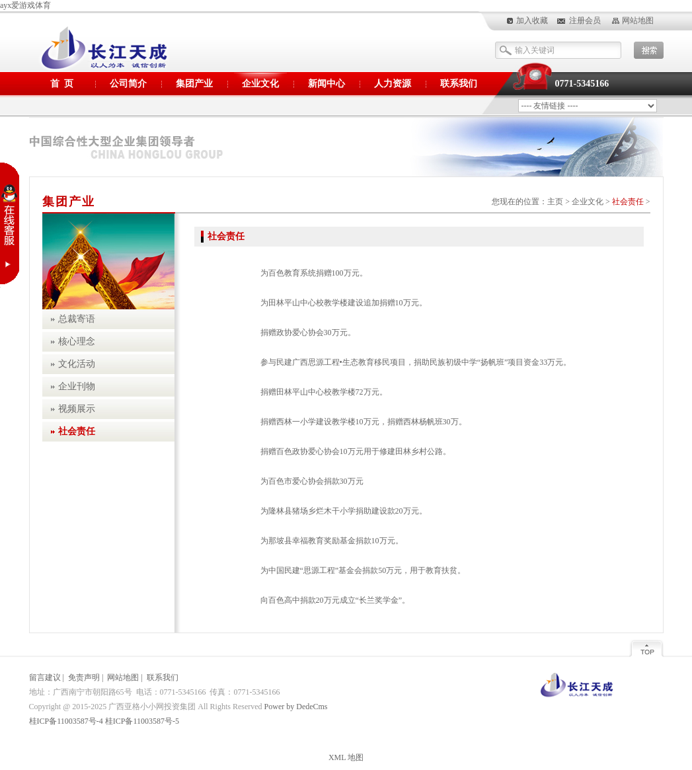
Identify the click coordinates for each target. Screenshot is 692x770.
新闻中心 (326, 84)
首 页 (61, 84)
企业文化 (260, 84)
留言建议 (45, 677)
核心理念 (76, 341)
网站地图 (638, 20)
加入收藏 (532, 20)
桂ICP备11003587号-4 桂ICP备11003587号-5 (104, 721)
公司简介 (128, 84)
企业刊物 (76, 386)
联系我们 (458, 84)
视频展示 (76, 409)
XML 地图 (346, 757)
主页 (555, 201)
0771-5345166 (582, 84)
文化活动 (76, 364)
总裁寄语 (76, 319)
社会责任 (628, 201)
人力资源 (392, 84)
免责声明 (84, 677)
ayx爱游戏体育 (25, 5)
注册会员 (585, 20)
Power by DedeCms (296, 706)
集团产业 (194, 84)
